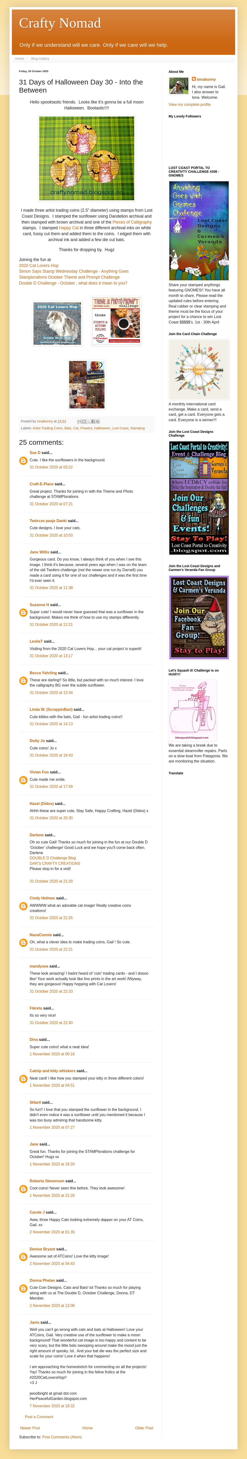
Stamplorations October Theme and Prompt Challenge (69, 277)
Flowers (86, 428)
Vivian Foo (39, 772)
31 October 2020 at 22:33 (51, 991)
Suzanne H (39, 605)
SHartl (35, 1102)
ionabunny (206, 79)
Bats (67, 428)
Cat (75, 428)
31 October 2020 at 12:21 (51, 624)
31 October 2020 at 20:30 (51, 818)
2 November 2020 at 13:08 (52, 1306)
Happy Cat (69, 227)
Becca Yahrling (43, 673)
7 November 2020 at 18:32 (52, 1406)
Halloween (102, 428)
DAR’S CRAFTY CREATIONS (55, 863)
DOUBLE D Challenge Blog (53, 858)
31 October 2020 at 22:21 (51, 949)
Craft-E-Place (41, 484)
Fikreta (36, 1008)
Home (19, 59)
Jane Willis (39, 552)
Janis (34, 1322)
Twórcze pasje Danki (48, 521)
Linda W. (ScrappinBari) (51, 709)
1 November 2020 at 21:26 (52, 1195)
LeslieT (36, 641)
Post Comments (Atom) (62, 1437)
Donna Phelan (42, 1280)
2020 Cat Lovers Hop (38, 265)
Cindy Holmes (42, 898)
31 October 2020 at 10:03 (51, 535)
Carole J (37, 1212)
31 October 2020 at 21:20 (51, 881)
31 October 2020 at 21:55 (51, 918)
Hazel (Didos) (42, 804)
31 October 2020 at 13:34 (51, 693)
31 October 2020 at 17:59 (51, 787)
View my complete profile (190, 105)
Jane (34, 1144)
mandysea (39, 966)
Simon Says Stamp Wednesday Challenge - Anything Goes (73, 271)
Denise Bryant (42, 1249)
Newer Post (30, 1428)
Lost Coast (120, 428)
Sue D (35, 453)
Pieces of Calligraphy (132, 222)
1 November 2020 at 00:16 (52, 1054)
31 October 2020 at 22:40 (51, 1023)
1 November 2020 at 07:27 (52, 1127)
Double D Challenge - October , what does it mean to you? (73, 283)
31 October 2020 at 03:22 (51, 467)
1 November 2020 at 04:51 (52, 1085)
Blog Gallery (40, 59)
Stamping (137, 428)
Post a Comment (39, 1417)
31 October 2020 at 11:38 (51, 588)
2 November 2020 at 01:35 (52, 1232)
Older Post (144, 1428)
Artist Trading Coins (48, 428)
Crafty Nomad (60, 23)
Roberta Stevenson (47, 1181)
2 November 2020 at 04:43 (52, 1264)
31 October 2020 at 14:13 (51, 724)
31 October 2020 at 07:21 (51, 504)
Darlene (37, 835)
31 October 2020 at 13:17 (51, 656)
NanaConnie (41, 935)
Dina (34, 1040)
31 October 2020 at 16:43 (51, 755)
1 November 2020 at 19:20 (52, 1164)
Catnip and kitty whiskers (53, 1071)
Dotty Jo (37, 741)
